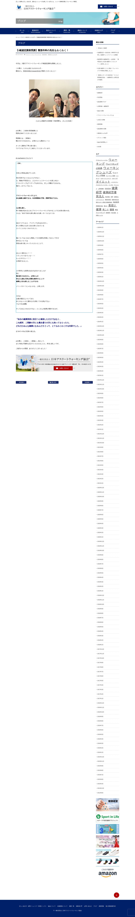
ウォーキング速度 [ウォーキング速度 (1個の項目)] (110, 175)
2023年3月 (100, 366)
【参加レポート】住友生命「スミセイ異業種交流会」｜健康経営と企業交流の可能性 (108, 77)
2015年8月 (100, 770)
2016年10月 (100, 712)
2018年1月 (100, 644)
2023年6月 (100, 353)
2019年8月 (100, 559)
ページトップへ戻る (116, 895)
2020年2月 (100, 532)
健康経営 (35, 31)
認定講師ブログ (101, 101)
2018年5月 (100, 627)
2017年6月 (100, 676)
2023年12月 (100, 326)
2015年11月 (100, 761)
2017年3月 (100, 689)
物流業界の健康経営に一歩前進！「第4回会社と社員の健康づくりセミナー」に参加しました (108, 62)
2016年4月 (100, 739)
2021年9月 (100, 447)
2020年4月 (100, 523)
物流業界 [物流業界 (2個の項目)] (116, 202)
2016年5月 (100, 734)
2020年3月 (100, 528)
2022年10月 (100, 389)
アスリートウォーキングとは (33, 54)
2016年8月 (100, 721)
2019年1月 (100, 591)
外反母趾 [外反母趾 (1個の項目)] (107, 196)
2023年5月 (100, 357)
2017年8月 (100, 667)
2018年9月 (100, 609)
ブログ (113, 31)
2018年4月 (100, 631)
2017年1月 (100, 698)
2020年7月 (100, 510)
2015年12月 (100, 757)
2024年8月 (100, 294)
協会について (51, 31)
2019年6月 (100, 568)
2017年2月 (100, 694)
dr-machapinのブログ (23, 158)
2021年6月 (100, 461)
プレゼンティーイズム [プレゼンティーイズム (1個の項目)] (102, 185)
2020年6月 (100, 514)
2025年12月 (100, 232)
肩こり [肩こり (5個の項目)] (105, 209)
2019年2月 (100, 586)
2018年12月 (100, 595)
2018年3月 (100, 635)
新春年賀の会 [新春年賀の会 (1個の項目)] (115, 199)
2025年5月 (100, 263)
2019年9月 (100, 555)
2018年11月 (100, 600)
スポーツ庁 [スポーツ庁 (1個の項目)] (115, 178)
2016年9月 (100, 716)
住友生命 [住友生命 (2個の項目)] (108, 188)
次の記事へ (87, 382)
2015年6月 (100, 779)
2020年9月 (100, 501)
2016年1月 (100, 752)
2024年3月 (100, 312)
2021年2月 (100, 478)
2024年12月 (100, 281)
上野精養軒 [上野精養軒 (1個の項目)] (101, 188)
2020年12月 (100, 487)
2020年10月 (100, 496)
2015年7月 (100, 775)
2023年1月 (100, 375)
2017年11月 (100, 653)
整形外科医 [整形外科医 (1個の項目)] (108, 199)
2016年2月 (100, 748)
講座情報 (44, 54)
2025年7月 (100, 254)
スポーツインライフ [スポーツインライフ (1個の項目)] (105, 178)
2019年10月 (100, 550)
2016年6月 (100, 730)
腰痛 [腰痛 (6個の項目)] (112, 209)
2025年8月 (100, 250)
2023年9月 (100, 339)
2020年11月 (100, 492)
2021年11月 (100, 438)
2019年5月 (100, 573)
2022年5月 (100, 411)
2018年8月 (100, 613)
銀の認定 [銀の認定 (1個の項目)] (113, 212)
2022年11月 (100, 384)
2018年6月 (100, 622)
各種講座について (62, 906)
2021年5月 (100, 465)
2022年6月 (100, 407)
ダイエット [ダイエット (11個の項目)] (103, 181)
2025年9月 (100, 245)
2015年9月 (100, 766)
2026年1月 (100, 227)
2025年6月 (100, 259)
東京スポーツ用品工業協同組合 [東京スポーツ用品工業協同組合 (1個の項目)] (104, 202)
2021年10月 (100, 442)
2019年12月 (100, 541)
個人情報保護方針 (111, 906)
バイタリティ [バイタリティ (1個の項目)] (114, 182)
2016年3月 (100, 743)
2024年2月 (100, 317)
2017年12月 (100, 649)
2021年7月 (100, 456)
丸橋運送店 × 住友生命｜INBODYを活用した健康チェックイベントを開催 (108, 54)
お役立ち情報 (101, 120)
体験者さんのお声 (30, 37)
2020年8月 (100, 505)
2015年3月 (100, 783)
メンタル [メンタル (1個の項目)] (111, 185)
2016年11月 (100, 707)
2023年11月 (100, 330)
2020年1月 (100, 537)
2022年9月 (100, 393)
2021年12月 (100, 434)
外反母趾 (99, 97)
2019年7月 (100, 564)
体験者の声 (99, 31)
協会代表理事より (102, 142)
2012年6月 (100, 793)
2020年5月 (100, 519)
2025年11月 (100, 236)
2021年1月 (100, 483)
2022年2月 (100, 425)
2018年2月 (100, 640)
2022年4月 (100, 416)
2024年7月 (100, 299)
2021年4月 (100, 469)
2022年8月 (100, 398)
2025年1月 (100, 276)
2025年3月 (100, 272)
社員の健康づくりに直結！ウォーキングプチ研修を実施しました (108, 69)
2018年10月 (100, 604)
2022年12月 (100, 380)
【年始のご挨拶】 (102, 48)
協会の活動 (100, 111)
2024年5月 (100, 303)
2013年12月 (100, 788)
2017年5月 (100, 680)
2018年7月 (100, 617)
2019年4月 (100, 577)
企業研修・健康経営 (103, 106)
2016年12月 (100, 703)
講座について (82, 31)
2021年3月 (100, 474)
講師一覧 (67, 31)
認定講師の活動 (101, 128)
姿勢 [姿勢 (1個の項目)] (112, 196)
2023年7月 (100, 348)
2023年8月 (100, 344)
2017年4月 (100, 685)
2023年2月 (100, 371)
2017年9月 (100, 662)
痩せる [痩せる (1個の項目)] (105, 206)
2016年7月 (100, 725)
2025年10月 (100, 241)
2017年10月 (100, 658)
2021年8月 (100, 452)
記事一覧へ (53, 382)
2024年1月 (100, 321)
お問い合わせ (88, 906)
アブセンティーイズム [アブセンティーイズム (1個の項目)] (102, 160)
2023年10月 (100, 335)
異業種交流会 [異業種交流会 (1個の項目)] (99, 206)
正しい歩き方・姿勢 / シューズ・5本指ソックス (22, 31)
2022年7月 (100, 402)
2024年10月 (100, 286)
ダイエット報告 (101, 137)
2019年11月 (100, 546)
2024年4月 (100, 308)
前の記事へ (21, 382)
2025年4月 (100, 268)
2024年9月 (100, 290)
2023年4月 (100, 362)
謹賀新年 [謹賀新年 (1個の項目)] (108, 212)
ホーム (17, 37)
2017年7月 (100, 671)
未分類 (99, 146)
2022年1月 (100, 429)
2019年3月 (100, 582)
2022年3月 (100, 420)
